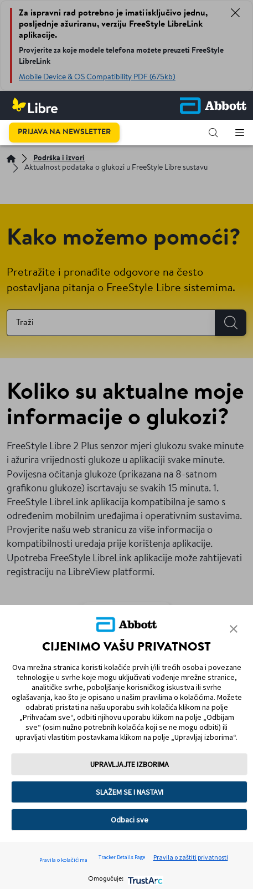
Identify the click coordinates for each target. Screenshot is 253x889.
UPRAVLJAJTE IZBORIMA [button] (129, 764)
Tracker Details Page (122, 857)
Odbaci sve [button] (129, 820)
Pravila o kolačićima (63, 859)
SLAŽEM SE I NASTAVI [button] (129, 792)
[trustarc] (144, 879)
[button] (213, 132)
